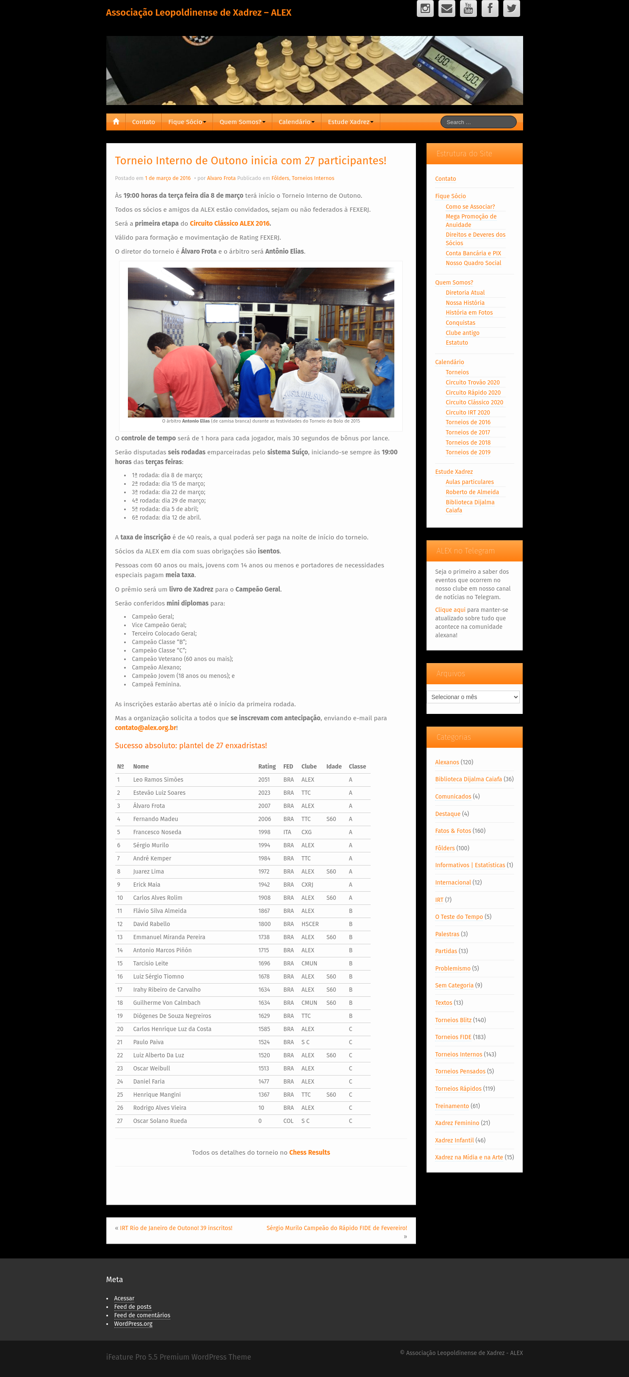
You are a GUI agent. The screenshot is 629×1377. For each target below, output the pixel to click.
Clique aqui (450, 610)
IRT (439, 900)
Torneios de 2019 (468, 452)
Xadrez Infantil (454, 1140)
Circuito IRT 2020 (468, 412)
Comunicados (453, 796)
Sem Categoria (454, 985)
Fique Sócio (187, 122)
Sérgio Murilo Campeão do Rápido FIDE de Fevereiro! (336, 1228)
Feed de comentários (142, 1315)
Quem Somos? (242, 122)
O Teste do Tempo (459, 917)
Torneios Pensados (460, 1071)
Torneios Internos (313, 178)
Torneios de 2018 (468, 442)
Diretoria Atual (465, 292)
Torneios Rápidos (458, 1088)
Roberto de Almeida (472, 492)
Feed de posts (133, 1307)
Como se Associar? (470, 206)
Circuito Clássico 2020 (474, 402)
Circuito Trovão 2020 (473, 382)
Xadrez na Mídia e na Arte (469, 1157)
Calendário (297, 122)
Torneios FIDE (453, 1037)
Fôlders (280, 178)
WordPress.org (133, 1323)
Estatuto (457, 342)
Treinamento (452, 1106)
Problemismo (453, 968)
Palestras (447, 934)
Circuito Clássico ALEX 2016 (229, 223)
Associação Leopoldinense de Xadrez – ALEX (199, 12)
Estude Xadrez (351, 122)
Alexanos (447, 762)
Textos (443, 1002)
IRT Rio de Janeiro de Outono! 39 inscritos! (176, 1228)
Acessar (124, 1298)
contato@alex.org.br (146, 728)
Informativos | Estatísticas (470, 865)
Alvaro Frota (221, 178)
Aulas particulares (470, 482)
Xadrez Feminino (457, 1123)
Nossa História (465, 303)
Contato (143, 122)
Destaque (447, 814)
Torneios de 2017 (468, 432)
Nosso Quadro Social (473, 263)
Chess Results (309, 1152)
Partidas (446, 951)
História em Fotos (469, 312)
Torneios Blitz (453, 1020)
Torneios (457, 372)
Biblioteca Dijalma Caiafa (468, 779)
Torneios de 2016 (468, 422)
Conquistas (460, 322)
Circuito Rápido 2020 (473, 392)
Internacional (453, 882)
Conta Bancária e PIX (473, 253)
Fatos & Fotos (453, 831)
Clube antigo (462, 333)
